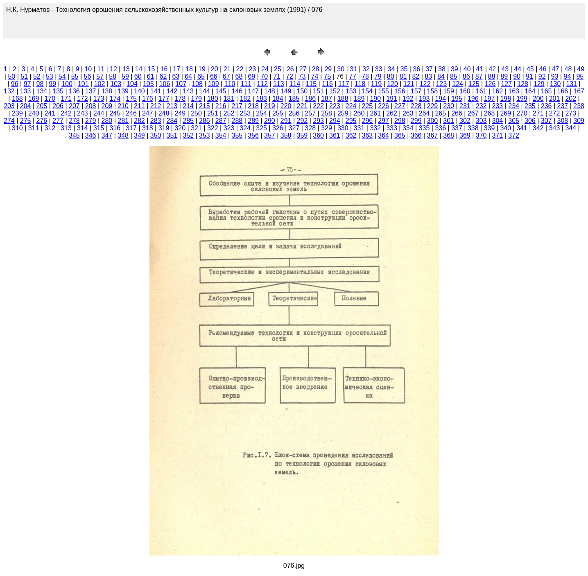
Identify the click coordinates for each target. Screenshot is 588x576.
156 (399, 91)
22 (240, 69)
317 (131, 128)
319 (164, 128)
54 (62, 76)
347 (107, 135)
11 (100, 69)
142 (172, 91)
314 (82, 128)
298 (399, 120)
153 (351, 91)
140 (139, 91)
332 (375, 128)
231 (464, 105)
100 (66, 83)
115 (311, 83)
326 (277, 128)
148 (269, 91)
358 (286, 135)
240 (33, 113)
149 (286, 91)
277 (57, 120)
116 (327, 83)
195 (456, 98)
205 (41, 105)
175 (131, 98)
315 (98, 128)
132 (9, 91)
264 (424, 113)
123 (441, 83)
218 (253, 105)
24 (265, 69)
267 (473, 113)
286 (204, 120)
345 (74, 135)
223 (334, 105)
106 (164, 83)
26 (290, 69)
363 (367, 135)
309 (578, 120)
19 (202, 69)
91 (529, 76)
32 (366, 69)
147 (253, 91)
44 (517, 69)
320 (179, 128)
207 (74, 105)
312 (49, 128)
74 (315, 76)
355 (237, 135)
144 (204, 91)
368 (448, 135)
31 (353, 69)
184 (277, 98)
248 (164, 113)
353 (204, 135)
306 (530, 120)
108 (197, 83)
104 (132, 83)
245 (114, 113)
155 (383, 91)
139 (123, 91)
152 (334, 91)
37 (429, 69)
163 (513, 91)
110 (229, 83)
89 (504, 76)
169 (33, 98)
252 (229, 113)
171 (66, 98)
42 (492, 69)
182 (245, 98)
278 (74, 120)
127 (506, 83)
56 (87, 76)
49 (580, 69)
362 (351, 135)
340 (505, 128)
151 (318, 91)
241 (49, 113)
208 (90, 105)
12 (113, 69)
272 (554, 113)
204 (25, 105)
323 (229, 128)
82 (415, 76)
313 (66, 128)
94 (567, 76)
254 (261, 113)
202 (570, 98)
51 (24, 76)
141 (155, 91)
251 (212, 113)
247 (147, 113)
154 (367, 91)
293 (318, 120)
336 (440, 128)
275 (25, 120)
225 (367, 105)
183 (261, 98)
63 (175, 76)
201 (554, 98)
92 (542, 76)
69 (251, 76)
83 (428, 76)
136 (74, 91)
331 (359, 128)
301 (448, 120)
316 (114, 128)
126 (490, 83)
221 (302, 105)
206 (57, 105)
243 (82, 113)
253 (245, 113)
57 (100, 76)
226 (383, 105)
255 (277, 113)
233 (497, 105)
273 (570, 113)
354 (220, 135)
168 (17, 98)
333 (391, 128)
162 (497, 91)
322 (212, 128)
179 (196, 98)
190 (375, 98)
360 (318, 135)
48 (568, 69)
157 (416, 91)
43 (505, 69)
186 (310, 98)
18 (189, 69)
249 (179, 113)
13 (126, 69)
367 (432, 135)
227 (399, 105)
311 (33, 128)
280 (107, 120)
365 (399, 135)
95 (579, 76)
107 (180, 83)
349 (139, 135)
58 (112, 76)
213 (172, 105)
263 (408, 113)
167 (578, 91)
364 (383, 135)
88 (491, 76)
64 (188, 76)
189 (359, 98)
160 (464, 91)
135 (57, 91)
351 (172, 135)
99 (52, 83)
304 (497, 120)
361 (334, 135)
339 (489, 128)
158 (432, 91)
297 (383, 120)
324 (245, 128)
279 (90, 120)
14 (138, 69)
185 (294, 98)
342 (538, 128)
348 (123, 135)
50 (11, 76)
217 (237, 105)
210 (123, 105)
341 (521, 128)
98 (40, 83)
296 (367, 120)
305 (513, 120)
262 (391, 113)
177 (164, 98)
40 (467, 69)
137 (90, 91)
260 (359, 113)
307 (546, 120)
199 (521, 98)
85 (453, 76)
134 (41, 91)
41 (480, 69)
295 (351, 120)
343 (554, 128)
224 (351, 105)
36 (416, 69)
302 (464, 120)
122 (425, 83)
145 (220, 91)
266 (456, 113)
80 (390, 76)
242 (66, 113)
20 (214, 69)
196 (473, 98)
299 (416, 120)
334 (408, 128)
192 (408, 98)
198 (505, 98)
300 (432, 120)
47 (555, 69)
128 (522, 83)
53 (49, 76)
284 (172, 120)
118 (360, 83)
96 (14, 83)
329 (326, 128)
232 (481, 105)
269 (505, 113)
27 (303, 69)
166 (562, 91)
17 (176, 69)
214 (188, 105)
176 (147, 98)
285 (188, 120)
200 (538, 98)
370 (481, 135)
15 (151, 69)
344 (570, 128)
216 (220, 105)
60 (138, 76)
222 (318, 105)
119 (376, 83)
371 (497, 135)
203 (9, 105)
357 (269, 135)
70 (264, 76)
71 (276, 76)
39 (454, 69)
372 (513, 135)
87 (479, 76)
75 (327, 76)
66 (213, 76)
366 (416, 135)
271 (538, 113)
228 (416, 105)
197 (489, 98)
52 (37, 76)
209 (107, 105)
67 (226, 76)
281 (123, 120)
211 (139, 105)
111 (245, 83)
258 (326, 113)
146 (237, 91)
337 (456, 128)
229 (432, 105)
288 (237, 120)
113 (278, 83)
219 (269, 105)
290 (269, 120)
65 (201, 76)
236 (546, 105)
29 (328, 69)
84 (441, 76)
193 (424, 98)
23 (252, 69)
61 (150, 76)
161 (481, 91)
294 (334, 120)
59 (125, 76)
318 (147, 128)
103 (115, 83)
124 (457, 83)
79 (378, 76)
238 (578, 105)
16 (164, 69)
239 (17, 113)
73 (302, 76)
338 (473, 128)
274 (9, 120)
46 (543, 69)
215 (204, 105)
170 (49, 98)
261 (375, 113)
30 (340, 69)
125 (473, 83)
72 (289, 76)
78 (365, 76)
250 (196, 113)
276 (41, 120)
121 (408, 83)
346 (90, 135)
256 (294, 113)
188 (342, 98)
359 (302, 135)
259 (342, 113)
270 (521, 113)
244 (98, 113)
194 (440, 98)
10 (88, 69)
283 (155, 120)
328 (310, 128)
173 (98, 98)
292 (302, 120)
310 (17, 128)
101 (83, 83)
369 (464, 135)
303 (481, 120)
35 (404, 69)
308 (562, 120)
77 (352, 76)
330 (342, 128)
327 (294, 128)
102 (99, 83)
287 (220, 120)
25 (277, 69)
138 (107, 91)
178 (179, 98)
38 (442, 69)
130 (555, 83)
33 (378, 69)
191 (391, 98)
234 (513, 105)
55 (75, 76)
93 (555, 76)
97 (27, 83)
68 (239, 76)
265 (440, 113)
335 (424, 128)
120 (392, 83)
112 (262, 83)
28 (315, 69)
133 (25, 91)
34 (391, 69)
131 (571, 83)
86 (466, 76)
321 (196, 128)
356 (253, 135)
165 (546, 91)
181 (229, 98)
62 (163, 76)
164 (530, 91)
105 (148, 83)
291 (286, 120)
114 (295, 83)
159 (448, 91)
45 (530, 69)
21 (227, 69)
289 (253, 120)
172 (82, 98)
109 (213, 83)
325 (261, 128)
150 (302, 91)
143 (188, 91)
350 (155, 135)
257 (310, 113)
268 (489, 113)
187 (326, 98)
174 (114, 98)
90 (516, 76)
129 (539, 83)
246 (131, 113)
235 (530, 105)
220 (286, 105)
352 (188, 135)
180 (212, 98)
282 (139, 120)
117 (343, 83)
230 (448, 105)
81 (403, 76)
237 (562, 105)
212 (155, 105)
